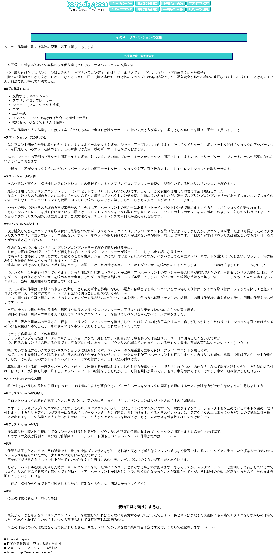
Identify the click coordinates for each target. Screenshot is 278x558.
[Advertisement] (139, 21)
